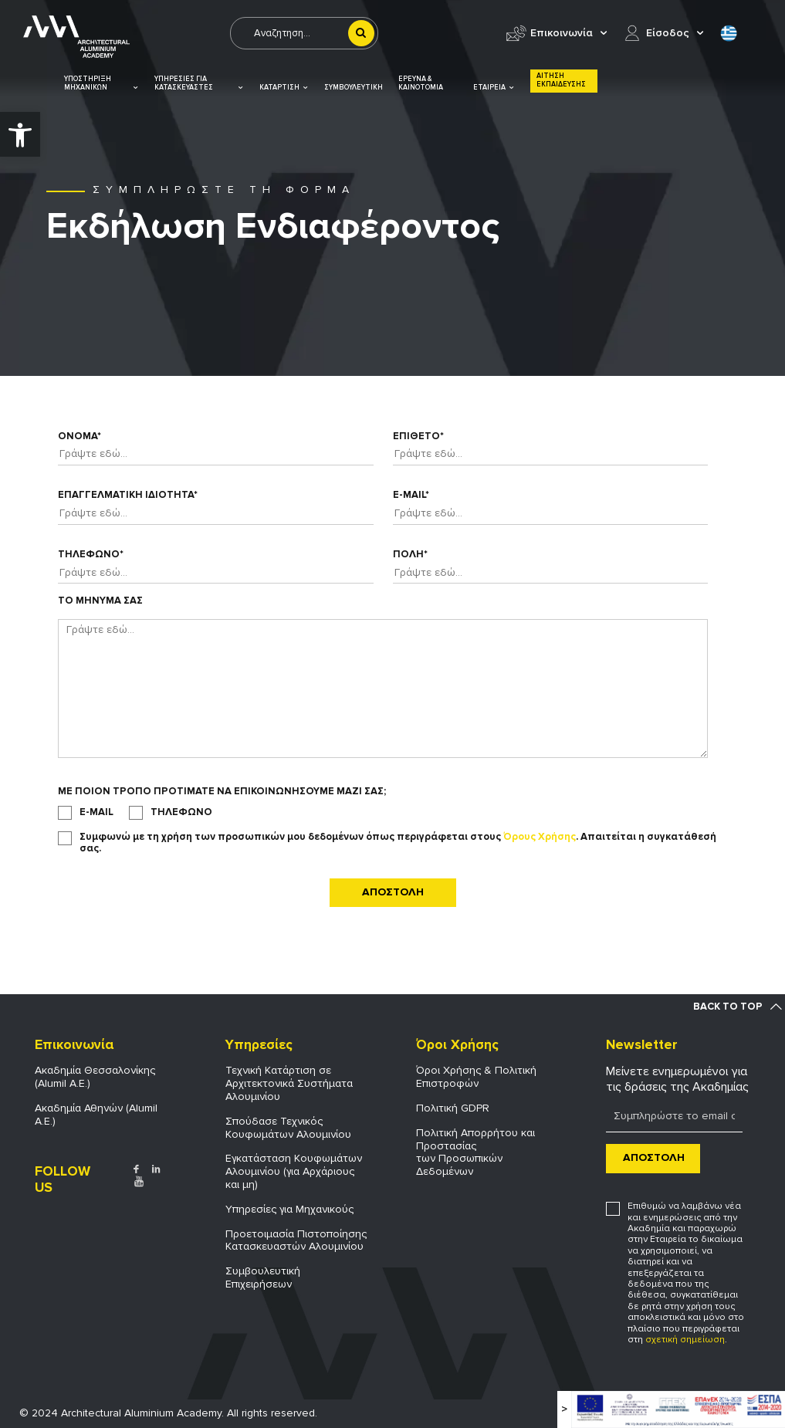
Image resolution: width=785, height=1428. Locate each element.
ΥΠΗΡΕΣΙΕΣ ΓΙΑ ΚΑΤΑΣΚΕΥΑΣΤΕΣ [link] (199, 84)
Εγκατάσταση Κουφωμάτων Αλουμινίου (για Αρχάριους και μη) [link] (293, 1171)
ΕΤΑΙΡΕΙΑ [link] (494, 88)
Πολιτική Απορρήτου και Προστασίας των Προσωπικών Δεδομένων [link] (475, 1152)
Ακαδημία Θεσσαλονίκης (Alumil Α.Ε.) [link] (95, 1077)
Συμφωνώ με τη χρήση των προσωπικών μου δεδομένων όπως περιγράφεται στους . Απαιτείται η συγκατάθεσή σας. (398, 843)
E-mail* (411, 495)
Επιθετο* (418, 436)
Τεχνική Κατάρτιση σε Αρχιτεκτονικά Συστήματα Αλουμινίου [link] (289, 1083)
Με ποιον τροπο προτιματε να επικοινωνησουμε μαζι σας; (222, 791)
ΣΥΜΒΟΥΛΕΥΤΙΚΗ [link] (353, 87)
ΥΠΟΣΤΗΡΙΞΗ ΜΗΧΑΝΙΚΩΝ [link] (101, 84)
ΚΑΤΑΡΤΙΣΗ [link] (284, 88)
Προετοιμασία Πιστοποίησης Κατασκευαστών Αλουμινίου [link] (296, 1240)
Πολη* (410, 554)
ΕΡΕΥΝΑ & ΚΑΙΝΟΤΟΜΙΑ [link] (420, 83)
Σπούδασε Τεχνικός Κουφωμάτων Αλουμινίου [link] (288, 1128)
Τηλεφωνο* (91, 554)
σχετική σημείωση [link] (685, 1339)
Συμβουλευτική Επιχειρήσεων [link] (262, 1277)
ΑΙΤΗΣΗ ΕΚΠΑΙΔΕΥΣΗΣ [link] (561, 80)
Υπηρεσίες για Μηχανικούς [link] (289, 1209)
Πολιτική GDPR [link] (452, 1108)
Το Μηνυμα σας (100, 601)
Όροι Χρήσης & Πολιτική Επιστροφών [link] (476, 1077)
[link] (20, 134)
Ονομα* (79, 436)
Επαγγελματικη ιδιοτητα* (128, 495)
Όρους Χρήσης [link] (539, 837)
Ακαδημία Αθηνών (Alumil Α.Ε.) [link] (96, 1114)
